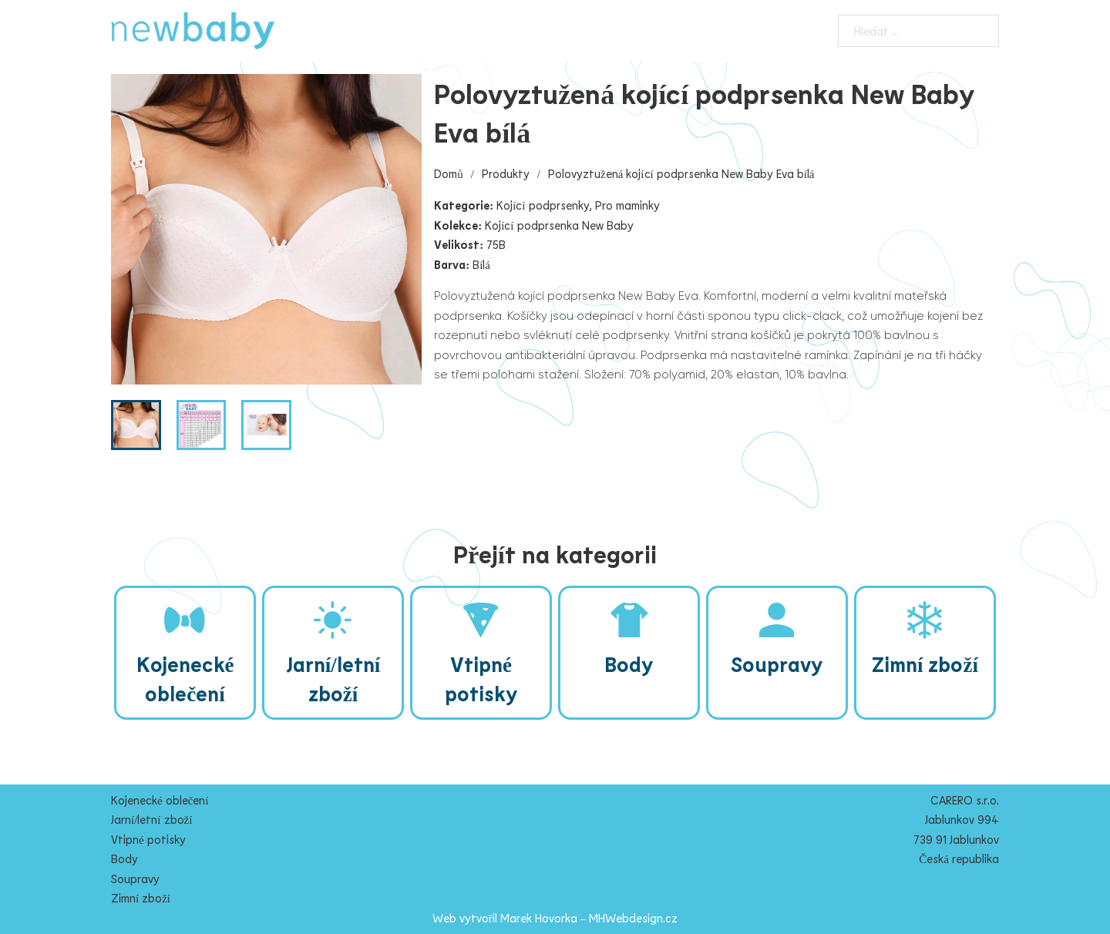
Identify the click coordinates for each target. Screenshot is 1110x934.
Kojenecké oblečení (159, 800)
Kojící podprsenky (542, 205)
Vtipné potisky (148, 839)
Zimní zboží (140, 898)
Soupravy (135, 878)
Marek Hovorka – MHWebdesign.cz (589, 918)
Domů (448, 173)
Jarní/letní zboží (151, 819)
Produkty (506, 173)
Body (124, 858)
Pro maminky (627, 205)
